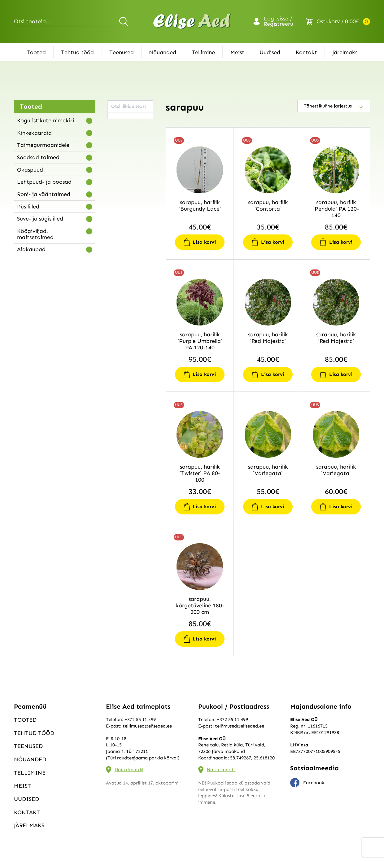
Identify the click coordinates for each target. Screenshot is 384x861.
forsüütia (120, 303)
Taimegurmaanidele (43, 145)
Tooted (36, 52)
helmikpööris (124, 349)
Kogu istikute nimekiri (45, 120)
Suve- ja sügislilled (40, 218)
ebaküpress (123, 265)
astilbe (118, 203)
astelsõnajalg (125, 196)
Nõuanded (162, 52)
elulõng (119, 280)
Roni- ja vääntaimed (43, 194)
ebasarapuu (123, 272)
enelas (117, 296)
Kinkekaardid (34, 132)
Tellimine (203, 52)
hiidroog (120, 357)
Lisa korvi (204, 242)
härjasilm (121, 334)
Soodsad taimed (38, 157)
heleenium (122, 341)
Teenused (121, 52)
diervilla (119, 242)
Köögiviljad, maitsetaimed (35, 234)
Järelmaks (344, 52)
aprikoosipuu (124, 165)
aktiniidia (121, 134)
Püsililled (28, 206)
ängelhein (121, 150)
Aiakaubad (31, 249)
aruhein (119, 180)
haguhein (121, 311)
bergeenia (122, 219)
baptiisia (120, 211)
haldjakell (121, 318)
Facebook (307, 782)
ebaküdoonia (125, 257)
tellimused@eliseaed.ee (147, 726)
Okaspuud (30, 169)
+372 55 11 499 (140, 719)
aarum (118, 119)
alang (117, 142)
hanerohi (120, 326)
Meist (237, 52)
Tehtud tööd (77, 52)
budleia (119, 226)
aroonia (119, 173)
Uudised (270, 52)
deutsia (119, 234)
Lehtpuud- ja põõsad (44, 181)
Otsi (124, 21)
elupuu (118, 288)
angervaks (122, 157)
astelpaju (121, 188)
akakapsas (122, 126)
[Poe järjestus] (333, 106)
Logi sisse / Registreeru (278, 21)
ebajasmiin (122, 249)
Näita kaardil (129, 769)
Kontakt (306, 52)
